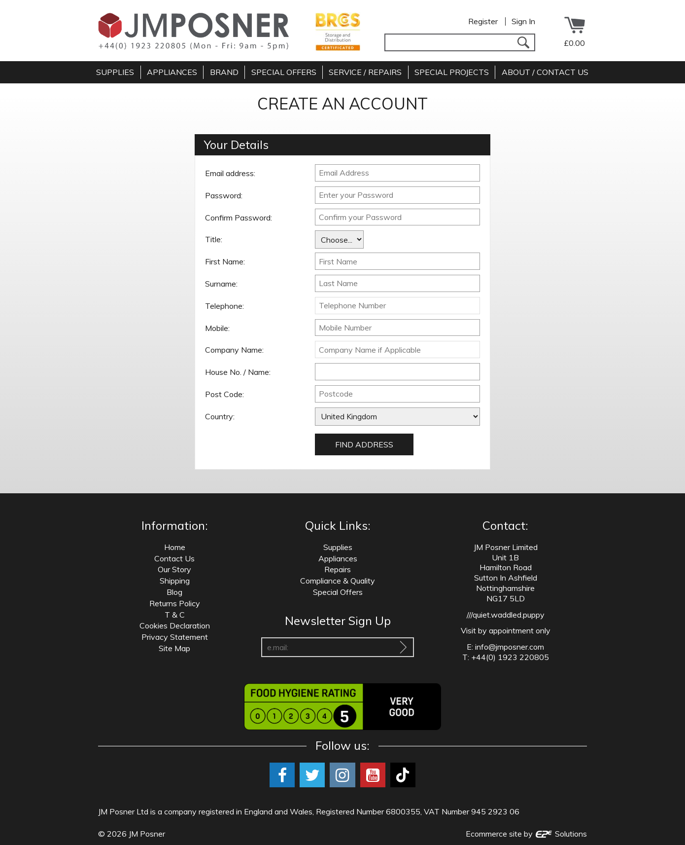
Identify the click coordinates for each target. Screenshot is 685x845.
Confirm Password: (238, 217)
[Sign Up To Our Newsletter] (403, 647)
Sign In (523, 21)
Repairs (337, 569)
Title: (213, 239)
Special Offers (338, 592)
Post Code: (224, 394)
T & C (175, 615)
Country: (220, 416)
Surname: (221, 284)
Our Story (174, 569)
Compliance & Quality (337, 581)
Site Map (174, 648)
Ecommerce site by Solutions (526, 834)
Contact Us (174, 558)
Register (483, 21)
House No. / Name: (238, 372)
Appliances (337, 558)
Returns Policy (174, 603)
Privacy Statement (174, 637)
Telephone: (224, 306)
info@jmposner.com (509, 647)
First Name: (225, 261)
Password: (223, 195)
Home (174, 547)
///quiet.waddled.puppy (506, 615)
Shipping (175, 581)
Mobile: (217, 328)
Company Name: (234, 350)
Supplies (337, 547)
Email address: (230, 173)
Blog (174, 592)
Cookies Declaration (174, 625)
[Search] (523, 42)
